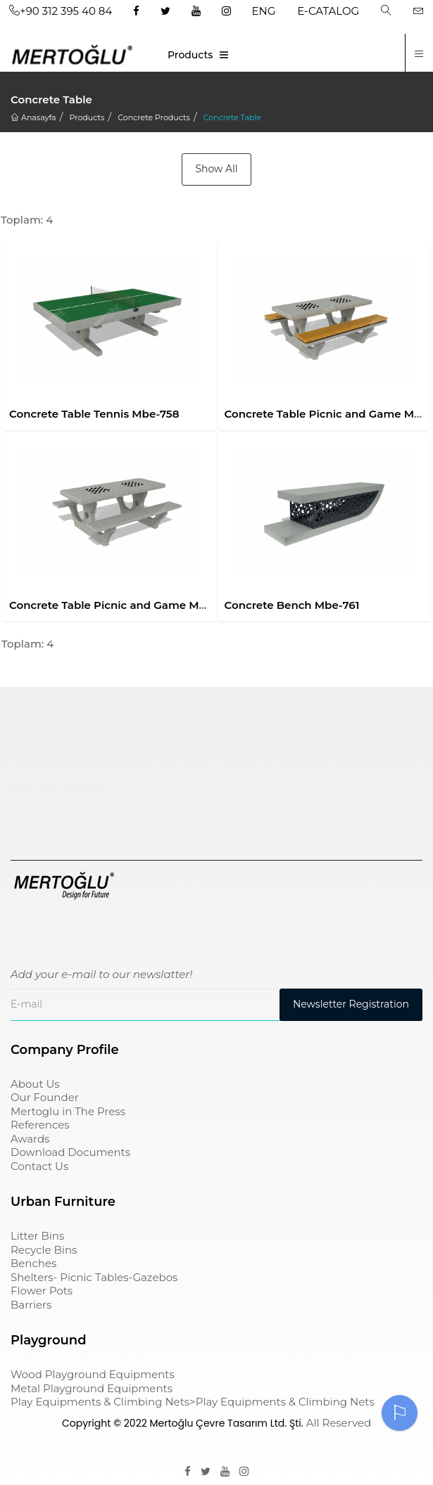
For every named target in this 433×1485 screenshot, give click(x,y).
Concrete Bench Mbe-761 (292, 605)
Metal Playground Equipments (91, 1388)
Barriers (31, 1304)
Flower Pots (42, 1290)
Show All (216, 168)
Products (190, 55)
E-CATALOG (328, 11)
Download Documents (70, 1152)
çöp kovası (43, 753)
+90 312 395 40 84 (60, 11)
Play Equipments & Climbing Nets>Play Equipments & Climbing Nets (193, 1401)
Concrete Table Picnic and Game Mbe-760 (123, 605)
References (40, 1124)
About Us (35, 1084)
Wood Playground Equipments (93, 1374)
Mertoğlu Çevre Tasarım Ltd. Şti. (226, 1423)
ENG (264, 11)
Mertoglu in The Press (68, 1111)
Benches (33, 1263)
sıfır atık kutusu (58, 787)
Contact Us (39, 1166)
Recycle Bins (44, 1249)
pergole (34, 821)
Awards (30, 1138)
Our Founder (45, 1097)
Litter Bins (37, 1235)
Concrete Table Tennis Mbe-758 (94, 413)
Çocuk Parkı (47, 719)
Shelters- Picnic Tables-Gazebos (94, 1277)
